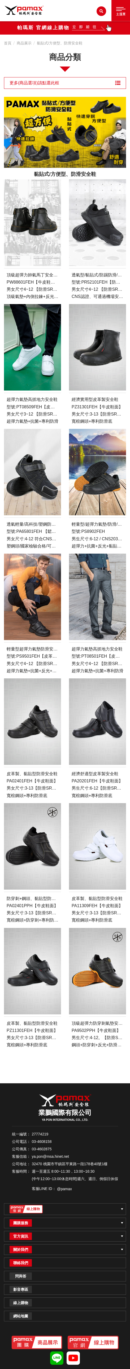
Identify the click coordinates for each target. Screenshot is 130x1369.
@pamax (64, 1189)
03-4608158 (42, 1141)
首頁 (7, 43)
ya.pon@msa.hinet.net (50, 1156)
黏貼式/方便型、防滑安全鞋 (60, 43)
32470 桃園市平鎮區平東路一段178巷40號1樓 (70, 1164)
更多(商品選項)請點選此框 (65, 83)
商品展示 (24, 43)
